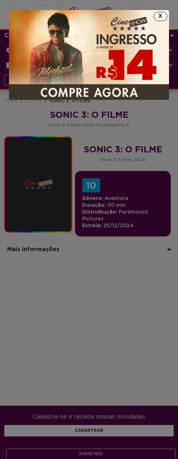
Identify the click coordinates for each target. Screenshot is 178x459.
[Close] (160, 16)
